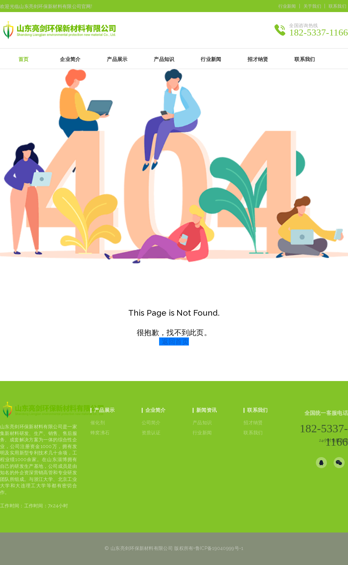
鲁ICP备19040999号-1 (219, 548)
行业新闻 (287, 6)
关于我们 (312, 6)
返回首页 (175, 341)
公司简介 (151, 422)
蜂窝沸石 (100, 432)
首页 (23, 59)
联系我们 (337, 6)
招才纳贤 (253, 422)
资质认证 (151, 432)
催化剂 (97, 422)
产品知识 (202, 422)
